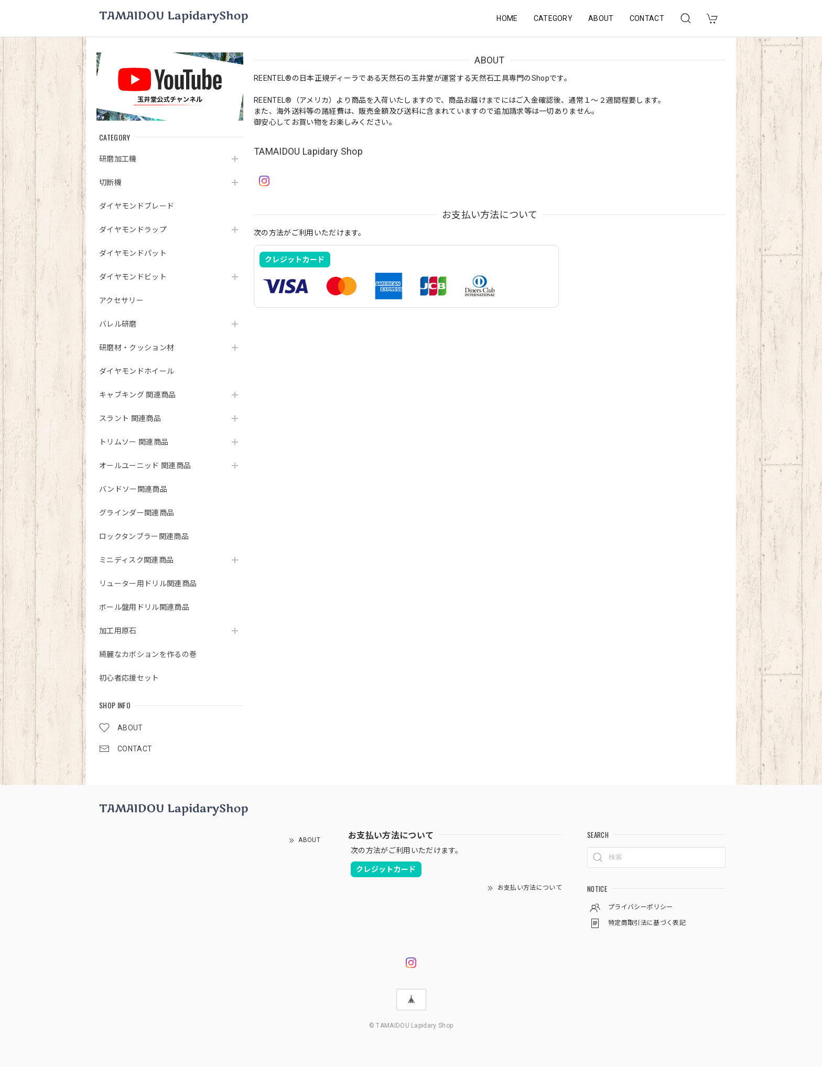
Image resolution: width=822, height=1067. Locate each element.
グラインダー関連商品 (136, 513)
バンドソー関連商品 (133, 489)
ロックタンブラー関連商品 (144, 536)
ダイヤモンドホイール (136, 371)
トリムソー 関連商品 (133, 442)
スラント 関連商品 (130, 418)
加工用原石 (118, 631)
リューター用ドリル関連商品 (148, 583)
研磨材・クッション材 (136, 347)
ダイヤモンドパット (133, 253)
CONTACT (647, 18)
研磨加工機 (118, 159)
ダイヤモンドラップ (133, 229)
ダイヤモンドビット (133, 277)
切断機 (110, 182)
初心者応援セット (129, 678)
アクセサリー (121, 300)
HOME (506, 18)
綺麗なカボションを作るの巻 (148, 654)
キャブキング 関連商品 (137, 395)
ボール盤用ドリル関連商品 (144, 607)
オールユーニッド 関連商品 (145, 465)
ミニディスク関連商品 (136, 560)
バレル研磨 (118, 324)
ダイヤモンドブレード (136, 206)
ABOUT (601, 18)
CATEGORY (553, 18)
